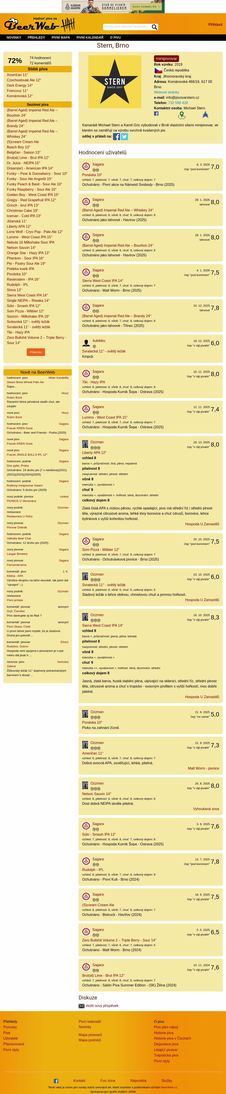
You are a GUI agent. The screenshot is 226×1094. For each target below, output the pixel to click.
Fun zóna (107, 1081)
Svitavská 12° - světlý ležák (28, 322)
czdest (64, 496)
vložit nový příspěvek (98, 1006)
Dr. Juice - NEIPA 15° (23, 163)
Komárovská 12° (20, 96)
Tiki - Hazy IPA (18, 332)
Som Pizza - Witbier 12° (25, 311)
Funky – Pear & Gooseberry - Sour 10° (37, 173)
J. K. (66, 571)
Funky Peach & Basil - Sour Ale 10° (34, 184)
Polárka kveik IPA (20, 269)
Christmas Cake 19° (22, 210)
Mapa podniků (90, 1040)
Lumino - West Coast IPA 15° (29, 237)
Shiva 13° (14, 290)
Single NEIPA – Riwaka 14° (28, 300)
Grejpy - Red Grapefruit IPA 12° (31, 200)
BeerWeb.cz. (169, 1087)
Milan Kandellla (58, 377)
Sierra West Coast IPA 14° (27, 295)
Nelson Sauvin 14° (21, 248)
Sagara (63, 423)
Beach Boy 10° (18, 147)
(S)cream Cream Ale (23, 142)
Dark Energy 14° (20, 85)
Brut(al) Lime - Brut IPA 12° (28, 158)
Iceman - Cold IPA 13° (24, 216)
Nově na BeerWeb (37, 372)
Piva (6, 1033)
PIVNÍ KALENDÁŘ (90, 37)
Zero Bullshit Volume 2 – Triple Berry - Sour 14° (119, 940)
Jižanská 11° (17, 221)
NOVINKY (14, 37)
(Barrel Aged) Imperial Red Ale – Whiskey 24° (117, 210)
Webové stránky (166, 92)
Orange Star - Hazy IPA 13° (28, 253)
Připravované (13, 1044)
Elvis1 (65, 642)
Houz (65, 393)
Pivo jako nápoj (166, 1027)
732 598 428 (178, 103)
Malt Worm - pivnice (203, 768)
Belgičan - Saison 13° (24, 152)
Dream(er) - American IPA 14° (30, 168)
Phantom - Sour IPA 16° (25, 258)
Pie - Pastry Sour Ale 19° (26, 263)
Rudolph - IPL (17, 285)
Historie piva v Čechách (172, 1038)
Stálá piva (38, 69)
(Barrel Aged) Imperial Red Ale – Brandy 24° (116, 316)
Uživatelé (10, 1038)
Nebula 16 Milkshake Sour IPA (31, 242)
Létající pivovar (166, 1050)
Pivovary (10, 1027)
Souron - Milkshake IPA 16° (28, 316)
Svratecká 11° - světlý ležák (28, 327)
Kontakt (79, 1081)
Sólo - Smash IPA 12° (24, 306)
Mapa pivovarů (90, 1035)
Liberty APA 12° (19, 226)
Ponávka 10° (17, 274)
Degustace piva (166, 1044)
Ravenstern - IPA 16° (23, 279)
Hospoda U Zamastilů (202, 524)
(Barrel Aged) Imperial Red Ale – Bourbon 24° (117, 245)
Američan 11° (17, 75)
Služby (167, 1081)
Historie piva (163, 1033)
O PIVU (115, 37)
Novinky (85, 1027)
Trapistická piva (166, 1055)
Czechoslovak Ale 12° (24, 80)
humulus (62, 661)
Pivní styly (11, 1050)
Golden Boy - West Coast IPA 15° (33, 195)
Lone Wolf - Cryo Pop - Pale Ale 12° (35, 232)
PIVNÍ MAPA (61, 37)
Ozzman (63, 507)
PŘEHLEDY (36, 37)
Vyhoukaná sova (206, 809)
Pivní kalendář (90, 1021)
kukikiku (99, 341)
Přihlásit (215, 24)
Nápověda (138, 1081)
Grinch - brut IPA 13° (23, 205)
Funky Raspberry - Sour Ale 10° (31, 189)
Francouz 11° (17, 91)
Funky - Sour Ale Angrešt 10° (29, 179)
